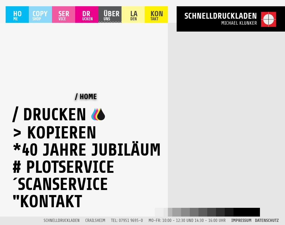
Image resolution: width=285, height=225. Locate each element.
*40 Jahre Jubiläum (87, 150)
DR (87, 16)
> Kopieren (54, 132)
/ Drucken (49, 114)
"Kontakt (47, 201)
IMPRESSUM (241, 220)
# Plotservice (63, 167)
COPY (40, 16)
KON (156, 16)
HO (17, 16)
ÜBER (112, 16)
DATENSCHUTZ (267, 220)
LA (135, 16)
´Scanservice (60, 184)
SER (65, 16)
